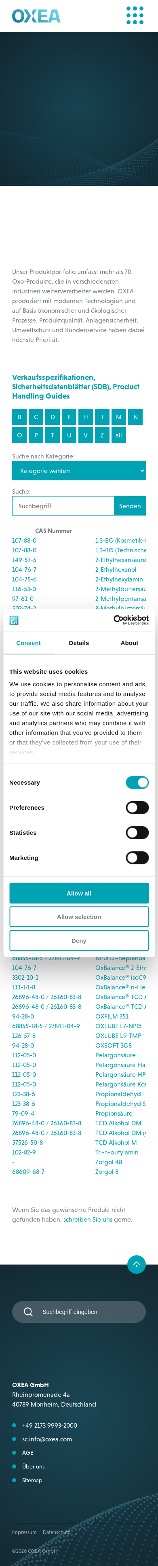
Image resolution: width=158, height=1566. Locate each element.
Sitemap (32, 1480)
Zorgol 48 (108, 1161)
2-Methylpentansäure (125, 598)
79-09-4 (23, 1113)
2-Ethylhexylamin (119, 579)
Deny (79, 940)
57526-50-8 (27, 1142)
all (119, 435)
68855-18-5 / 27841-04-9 (46, 957)
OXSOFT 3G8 (113, 1045)
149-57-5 (24, 559)
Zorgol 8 (106, 1171)
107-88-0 (24, 540)
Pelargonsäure (115, 1055)
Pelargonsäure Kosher (125, 1084)
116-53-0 (24, 588)
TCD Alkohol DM (118, 1123)
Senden (130, 505)
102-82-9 (24, 1152)
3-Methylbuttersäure (124, 608)
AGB (28, 1452)
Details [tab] (79, 642)
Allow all (79, 892)
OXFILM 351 (112, 1016)
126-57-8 (24, 1035)
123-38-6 (23, 1093)
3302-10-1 (25, 977)
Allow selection (79, 916)
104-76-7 (24, 569)
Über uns (33, 1466)
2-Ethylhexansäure (120, 559)
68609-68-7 (28, 1171)
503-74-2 (24, 608)
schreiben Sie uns (87, 1219)
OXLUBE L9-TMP (118, 1035)
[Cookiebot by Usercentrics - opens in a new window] (113, 620)
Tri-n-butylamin (117, 1152)
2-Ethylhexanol (116, 569)
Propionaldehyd (118, 1093)
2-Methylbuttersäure (124, 588)
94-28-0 (23, 1016)
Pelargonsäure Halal (123, 1064)
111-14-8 (23, 987)
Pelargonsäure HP (120, 1074)
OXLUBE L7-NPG (118, 1025)
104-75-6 (24, 579)
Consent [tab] (28, 642)
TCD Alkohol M (116, 1142)
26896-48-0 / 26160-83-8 (46, 996)
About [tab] (130, 642)
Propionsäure (114, 1113)
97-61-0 (23, 598)
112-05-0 (24, 1055)
